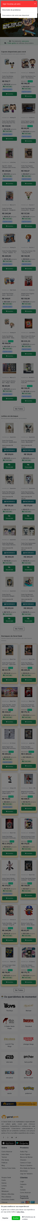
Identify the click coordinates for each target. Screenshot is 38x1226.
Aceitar (16, 1218)
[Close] (35, 3)
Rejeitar (5, 1218)
